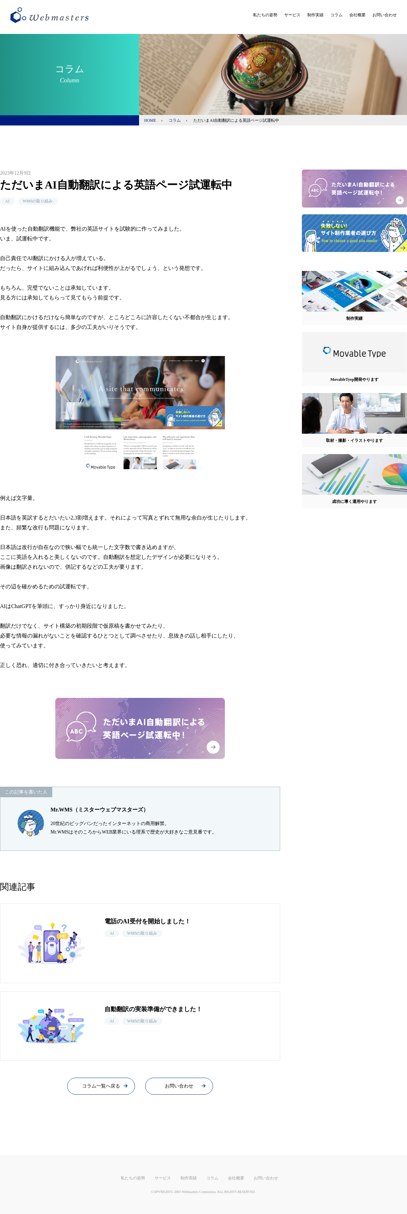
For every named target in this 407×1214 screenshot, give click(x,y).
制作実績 (315, 15)
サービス (292, 15)
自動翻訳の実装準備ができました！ (153, 1009)
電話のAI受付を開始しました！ (147, 921)
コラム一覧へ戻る (101, 1086)
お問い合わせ (384, 15)
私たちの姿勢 (265, 15)
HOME (150, 120)
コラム (336, 15)
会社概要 (357, 15)
